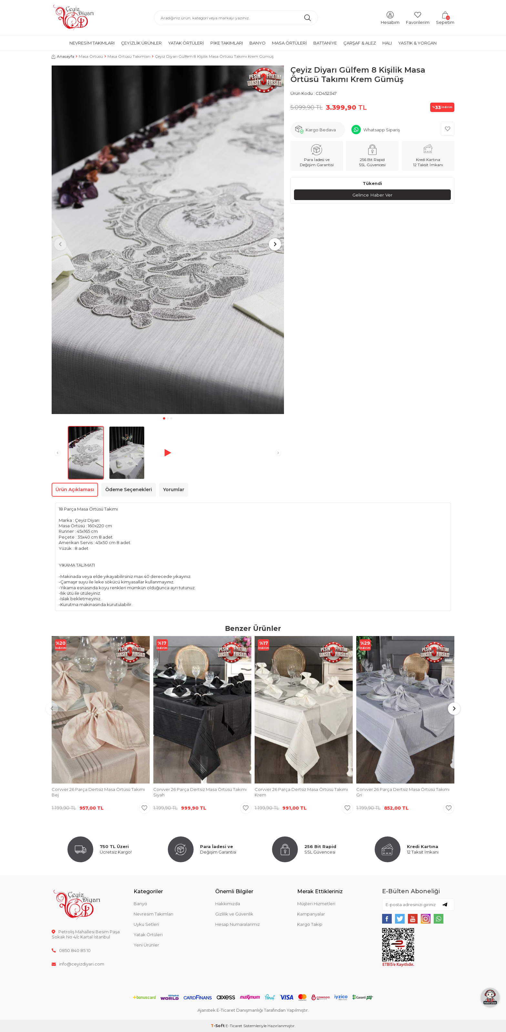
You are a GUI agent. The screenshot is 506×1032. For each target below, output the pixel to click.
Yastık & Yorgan (417, 43)
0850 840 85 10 (71, 950)
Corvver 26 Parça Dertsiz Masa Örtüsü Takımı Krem (301, 792)
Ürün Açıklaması (75, 489)
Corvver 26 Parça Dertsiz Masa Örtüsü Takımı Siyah (200, 792)
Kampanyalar (311, 913)
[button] (164, 418)
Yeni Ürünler (146, 944)
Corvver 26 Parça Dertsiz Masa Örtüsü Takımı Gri (403, 792)
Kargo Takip (309, 924)
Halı (387, 43)
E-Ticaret (234, 1025)
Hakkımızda (227, 903)
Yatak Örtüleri (186, 43)
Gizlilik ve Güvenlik (234, 913)
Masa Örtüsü (91, 56)
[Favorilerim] (418, 17)
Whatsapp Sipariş (381, 129)
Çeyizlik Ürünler (141, 43)
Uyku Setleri (146, 924)
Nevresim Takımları (92, 43)
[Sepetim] (445, 17)
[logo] (73, 17)
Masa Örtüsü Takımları (128, 56)
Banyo (257, 43)
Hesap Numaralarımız (237, 924)
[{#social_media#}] (387, 919)
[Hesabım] (390, 17)
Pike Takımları (226, 43)
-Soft (218, 1025)
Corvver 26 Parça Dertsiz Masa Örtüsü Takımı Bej (98, 792)
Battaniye (325, 43)
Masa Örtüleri (289, 43)
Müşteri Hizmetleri (316, 903)
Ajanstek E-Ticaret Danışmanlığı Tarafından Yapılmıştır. (253, 1010)
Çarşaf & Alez (359, 43)
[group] (168, 240)
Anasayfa (63, 56)
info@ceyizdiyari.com (78, 963)
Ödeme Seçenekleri (128, 489)
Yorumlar (173, 489)
